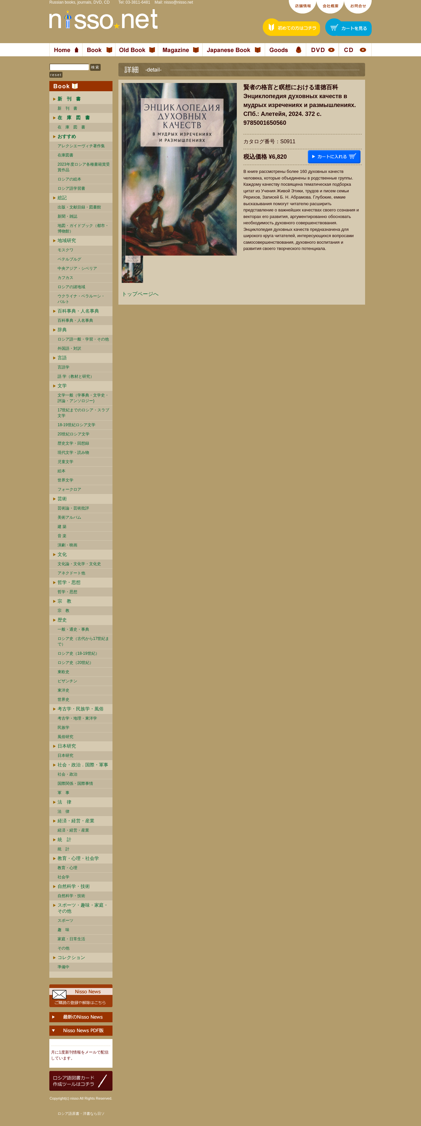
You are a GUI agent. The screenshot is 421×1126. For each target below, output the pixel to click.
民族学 (63, 727)
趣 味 (63, 929)
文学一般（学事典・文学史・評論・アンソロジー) (83, 398)
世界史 (63, 699)
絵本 (61, 471)
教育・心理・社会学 (78, 858)
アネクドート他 (71, 573)
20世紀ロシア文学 (73, 434)
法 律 (64, 802)
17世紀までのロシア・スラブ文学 (83, 413)
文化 (62, 554)
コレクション (71, 957)
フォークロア (69, 489)
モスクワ (65, 250)
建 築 (62, 526)
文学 (62, 385)
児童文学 (65, 461)
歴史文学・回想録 (73, 443)
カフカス (65, 277)
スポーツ (65, 920)
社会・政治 (67, 774)
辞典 (62, 329)
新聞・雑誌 (67, 216)
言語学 (63, 367)
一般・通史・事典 (73, 629)
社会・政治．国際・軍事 (83, 764)
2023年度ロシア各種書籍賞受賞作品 (84, 167)
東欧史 (63, 672)
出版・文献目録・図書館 (79, 207)
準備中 (63, 967)
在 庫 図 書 (71, 127)
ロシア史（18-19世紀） (78, 653)
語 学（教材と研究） (76, 376)
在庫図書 (65, 155)
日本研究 (67, 746)
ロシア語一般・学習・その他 (83, 339)
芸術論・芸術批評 (73, 508)
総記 (62, 197)
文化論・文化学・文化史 (79, 564)
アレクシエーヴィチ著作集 (81, 146)
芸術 (62, 498)
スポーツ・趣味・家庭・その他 (83, 908)
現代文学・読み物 (73, 452)
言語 (62, 357)
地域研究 (67, 240)
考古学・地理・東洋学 (77, 718)
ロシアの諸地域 (71, 287)
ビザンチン (67, 681)
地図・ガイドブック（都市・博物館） (83, 228)
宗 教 (64, 601)
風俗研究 (65, 736)
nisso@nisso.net (178, 2)
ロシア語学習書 (71, 188)
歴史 (62, 619)
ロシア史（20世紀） (75, 662)
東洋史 (63, 690)
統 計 (64, 839)
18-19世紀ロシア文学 (76, 425)
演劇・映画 (67, 545)
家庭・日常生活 (71, 939)
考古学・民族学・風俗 (81, 708)
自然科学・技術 (74, 886)
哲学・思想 (69, 582)
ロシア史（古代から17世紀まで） (83, 641)
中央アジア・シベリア (77, 268)
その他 (63, 948)
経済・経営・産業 (76, 820)
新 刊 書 (67, 108)
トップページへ (140, 294)
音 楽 (62, 536)
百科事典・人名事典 (78, 311)
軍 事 (63, 792)
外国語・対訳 (69, 348)
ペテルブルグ (69, 259)
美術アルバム (69, 517)
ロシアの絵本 (69, 179)
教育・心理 (67, 867)
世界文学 (65, 480)
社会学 (63, 877)
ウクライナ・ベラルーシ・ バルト (81, 299)
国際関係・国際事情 (75, 783)
